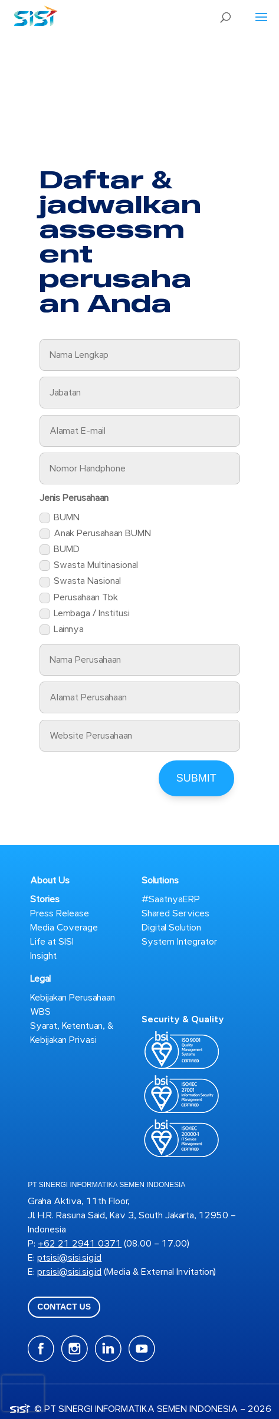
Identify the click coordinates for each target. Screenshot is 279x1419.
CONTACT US (64, 1306)
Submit (196, 778)
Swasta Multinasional (89, 565)
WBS (40, 1012)
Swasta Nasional (80, 581)
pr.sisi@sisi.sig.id (69, 1272)
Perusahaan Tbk (79, 597)
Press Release (59, 913)
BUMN (60, 517)
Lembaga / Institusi (85, 613)
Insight (43, 956)
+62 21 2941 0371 (80, 1243)
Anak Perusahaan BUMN (95, 533)
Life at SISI (52, 942)
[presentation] (23, 1393)
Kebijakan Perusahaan (72, 997)
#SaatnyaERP (171, 899)
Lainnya (62, 629)
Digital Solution (171, 927)
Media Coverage (64, 927)
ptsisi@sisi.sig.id (69, 1258)
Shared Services (175, 913)
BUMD (60, 549)
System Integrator (179, 942)
